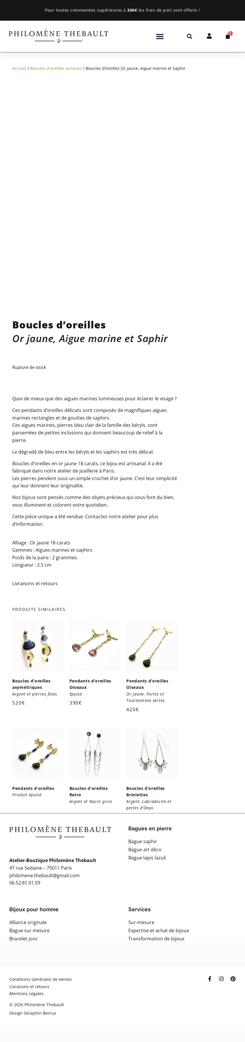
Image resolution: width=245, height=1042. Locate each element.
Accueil (19, 68)
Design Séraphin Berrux (32, 1013)
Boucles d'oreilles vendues (56, 68)
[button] (160, 36)
